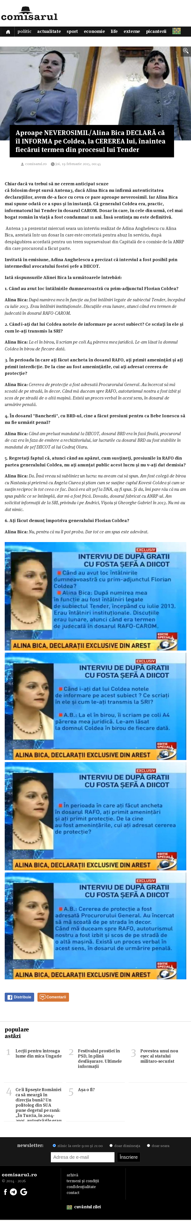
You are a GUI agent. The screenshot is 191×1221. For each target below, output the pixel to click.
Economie (97, 32)
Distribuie (19, 998)
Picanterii (160, 32)
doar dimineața (125, 1147)
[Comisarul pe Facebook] (5, 1192)
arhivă (72, 1176)
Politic (25, 32)
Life (117, 32)
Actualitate (50, 32)
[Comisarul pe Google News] (23, 1192)
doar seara (158, 1147)
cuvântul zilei (84, 1207)
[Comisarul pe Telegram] (13, 1192)
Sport (74, 32)
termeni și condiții (83, 1182)
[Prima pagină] (8, 32)
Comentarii (53, 998)
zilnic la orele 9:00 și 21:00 (78, 1147)
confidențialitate (81, 1188)
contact (73, 1193)
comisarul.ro (36, 165)
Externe (135, 32)
